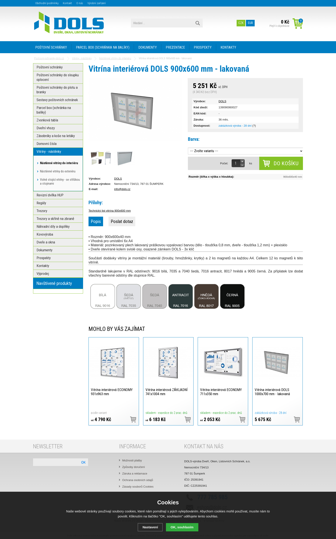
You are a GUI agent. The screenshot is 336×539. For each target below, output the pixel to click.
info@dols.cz (122, 189)
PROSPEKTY (203, 47)
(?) (254, 125)
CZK (241, 23)
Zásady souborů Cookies (138, 486)
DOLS (222, 101)
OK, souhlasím (182, 527)
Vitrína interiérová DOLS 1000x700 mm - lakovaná (272, 392)
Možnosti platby (132, 460)
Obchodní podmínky (47, 3)
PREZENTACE (175, 47)
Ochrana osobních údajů (137, 480)
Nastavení (150, 527)
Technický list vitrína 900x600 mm (110, 210)
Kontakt (67, 3)
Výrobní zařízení (96, 3)
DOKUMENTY (147, 47)
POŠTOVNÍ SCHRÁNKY (51, 47)
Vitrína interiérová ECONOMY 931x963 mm (112, 392)
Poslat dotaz (122, 221)
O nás (79, 3)
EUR (250, 23)
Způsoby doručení (133, 467)
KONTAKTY (228, 47)
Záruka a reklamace (134, 473)
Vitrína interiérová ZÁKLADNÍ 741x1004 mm (166, 392)
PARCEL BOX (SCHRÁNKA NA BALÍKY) (102, 47)
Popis (96, 221)
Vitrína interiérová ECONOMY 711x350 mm (221, 392)
